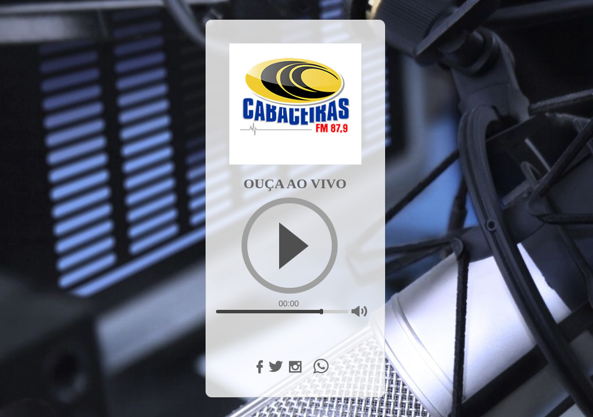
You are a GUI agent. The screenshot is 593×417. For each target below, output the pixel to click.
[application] (295, 202)
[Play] (289, 245)
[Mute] (359, 311)
